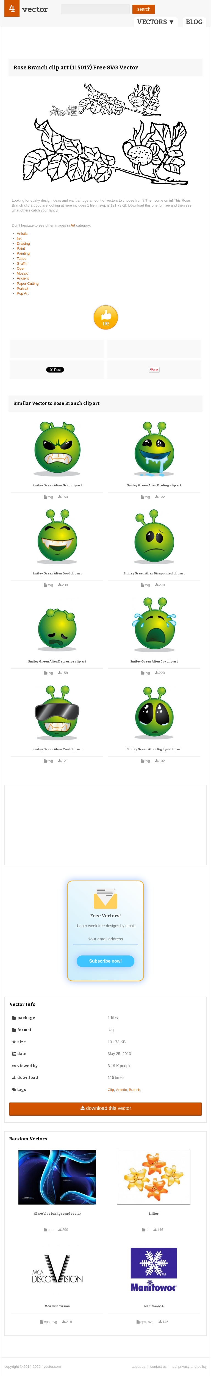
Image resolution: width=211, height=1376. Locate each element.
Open (21, 268)
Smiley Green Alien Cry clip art (154, 661)
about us (138, 1366)
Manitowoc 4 (153, 1306)
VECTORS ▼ (156, 22)
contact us (158, 1366)
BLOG (194, 22)
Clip (111, 1090)
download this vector (105, 1108)
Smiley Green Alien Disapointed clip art (154, 573)
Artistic (22, 234)
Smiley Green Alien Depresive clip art (57, 661)
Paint (21, 248)
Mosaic (22, 273)
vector (35, 9)
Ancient (23, 278)
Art (73, 225)
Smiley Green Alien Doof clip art (57, 573)
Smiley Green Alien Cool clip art (57, 749)
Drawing (23, 243)
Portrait (22, 288)
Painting (23, 253)
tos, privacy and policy (189, 1366)
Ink (19, 238)
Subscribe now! (105, 961)
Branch (134, 1090)
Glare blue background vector (57, 1214)
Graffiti (22, 263)
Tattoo (21, 258)
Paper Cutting (28, 283)
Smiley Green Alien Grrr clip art (57, 485)
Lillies (154, 1214)
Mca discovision (57, 1306)
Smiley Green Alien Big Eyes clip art (154, 749)
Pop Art (23, 293)
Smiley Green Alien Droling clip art (154, 485)
